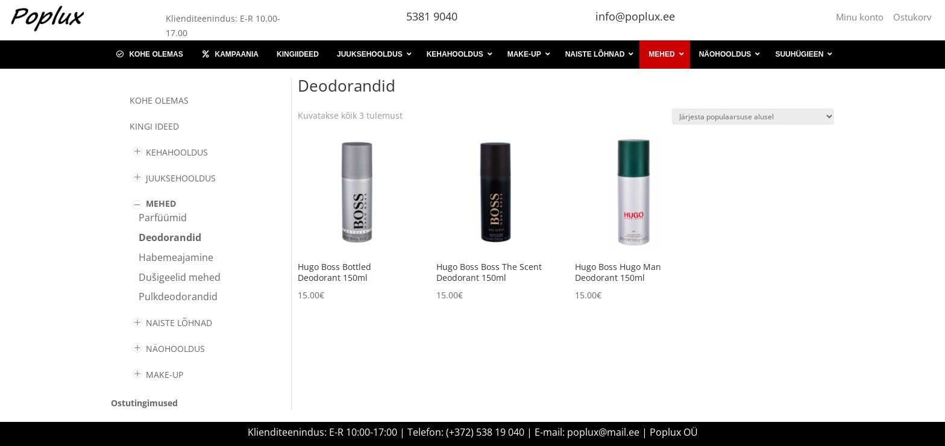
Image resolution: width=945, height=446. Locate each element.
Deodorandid (170, 237)
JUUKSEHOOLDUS (181, 178)
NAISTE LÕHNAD (179, 322)
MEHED (161, 203)
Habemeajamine (176, 257)
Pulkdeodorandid (178, 296)
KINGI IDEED (154, 126)
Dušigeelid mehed (180, 277)
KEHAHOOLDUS (177, 152)
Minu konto (862, 17)
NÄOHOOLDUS (175, 348)
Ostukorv (912, 17)
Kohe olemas (159, 100)
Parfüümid (163, 217)
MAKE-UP (164, 374)
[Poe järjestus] (753, 116)
